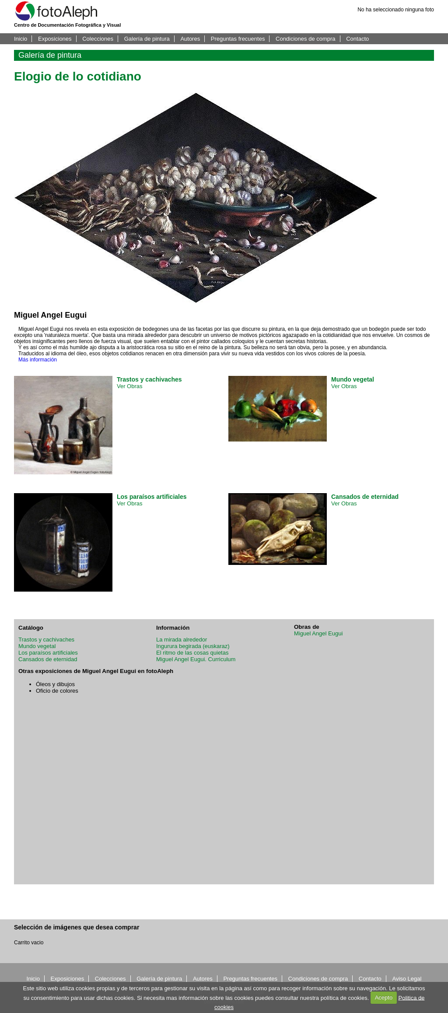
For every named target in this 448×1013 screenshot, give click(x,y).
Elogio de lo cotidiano (77, 76)
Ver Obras (130, 386)
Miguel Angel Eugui (318, 633)
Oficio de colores (57, 690)
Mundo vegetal (37, 646)
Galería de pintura (147, 38)
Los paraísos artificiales (48, 652)
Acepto (383, 997)
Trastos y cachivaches (46, 639)
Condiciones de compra (306, 38)
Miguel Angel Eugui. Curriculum (195, 659)
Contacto (357, 38)
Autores (190, 38)
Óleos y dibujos (55, 684)
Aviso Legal (406, 978)
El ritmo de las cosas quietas (192, 652)
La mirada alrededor (181, 639)
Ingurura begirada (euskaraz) (193, 646)
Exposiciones (55, 38)
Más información (37, 360)
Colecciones (97, 38)
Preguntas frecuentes (238, 38)
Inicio (20, 38)
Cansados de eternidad (47, 659)
